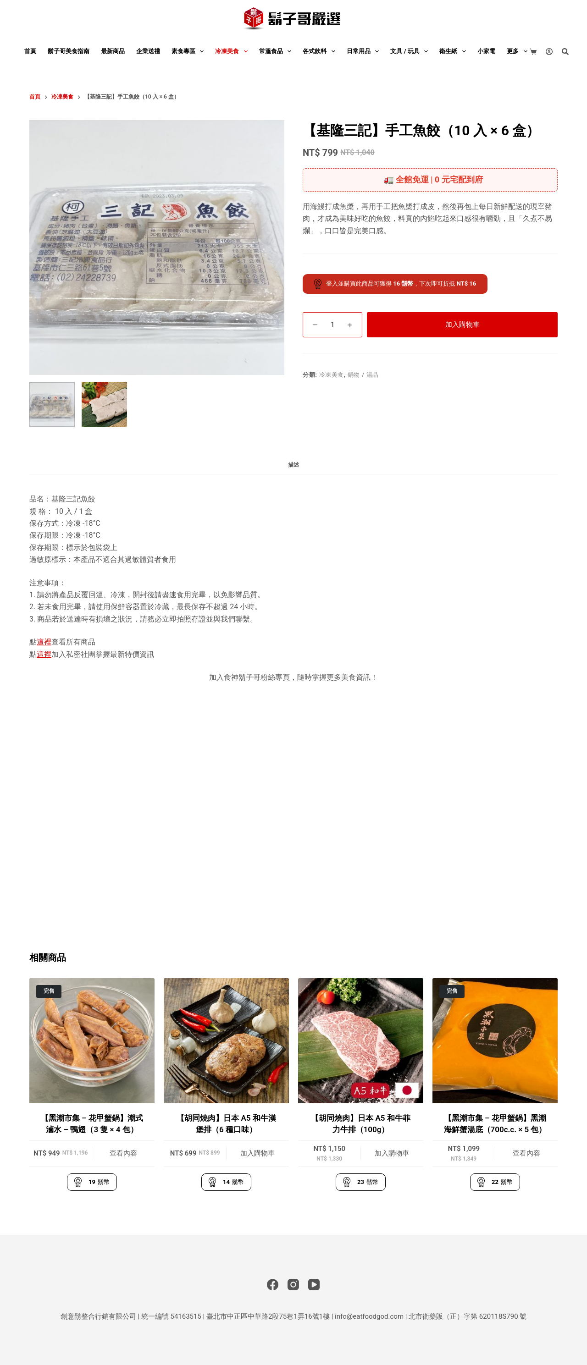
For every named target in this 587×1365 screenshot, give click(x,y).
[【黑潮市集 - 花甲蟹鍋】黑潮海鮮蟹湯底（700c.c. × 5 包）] (495, 1040)
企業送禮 (148, 51)
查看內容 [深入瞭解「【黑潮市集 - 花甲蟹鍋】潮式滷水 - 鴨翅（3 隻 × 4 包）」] (123, 1153)
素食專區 (190, 51)
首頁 (30, 51)
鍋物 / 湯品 (363, 374)
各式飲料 (321, 51)
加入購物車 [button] (257, 1153)
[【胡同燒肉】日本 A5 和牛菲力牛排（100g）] (360, 1040)
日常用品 (365, 51)
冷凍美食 (233, 51)
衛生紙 (454, 51)
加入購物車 (462, 324)
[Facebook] (272, 1284)
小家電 (486, 51)
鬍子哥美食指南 (68, 51)
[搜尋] (565, 51)
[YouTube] (314, 1284)
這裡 (44, 642)
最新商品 (113, 51)
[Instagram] (293, 1284)
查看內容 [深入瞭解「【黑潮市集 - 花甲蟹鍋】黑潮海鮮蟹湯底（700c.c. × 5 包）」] (526, 1153)
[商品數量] (332, 324)
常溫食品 (277, 51)
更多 (519, 51)
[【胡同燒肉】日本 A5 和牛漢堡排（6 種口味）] (226, 1040)
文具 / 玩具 (411, 51)
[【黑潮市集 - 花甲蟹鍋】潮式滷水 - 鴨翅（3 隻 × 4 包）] (92, 1040)
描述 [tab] (293, 465)
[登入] (549, 51)
